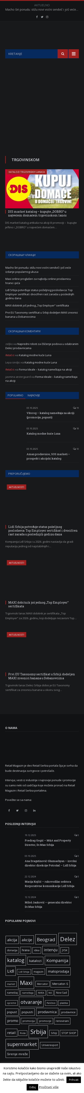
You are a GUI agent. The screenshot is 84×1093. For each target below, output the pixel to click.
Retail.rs (9, 365)
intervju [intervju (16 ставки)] (51, 960)
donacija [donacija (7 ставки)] (12, 960)
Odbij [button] (32, 1087)
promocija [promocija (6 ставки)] (28, 1031)
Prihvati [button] (73, 1080)
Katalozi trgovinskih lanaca (27, 182)
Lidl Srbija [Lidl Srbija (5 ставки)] (24, 982)
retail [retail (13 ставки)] (11, 1043)
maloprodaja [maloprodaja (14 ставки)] (58, 981)
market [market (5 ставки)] (11, 994)
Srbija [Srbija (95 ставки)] (38, 1042)
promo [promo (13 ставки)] (12, 1031)
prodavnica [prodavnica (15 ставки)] (47, 1022)
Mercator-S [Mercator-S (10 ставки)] (60, 994)
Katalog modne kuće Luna (35, 365)
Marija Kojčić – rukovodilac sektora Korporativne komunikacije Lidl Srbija (49, 894)
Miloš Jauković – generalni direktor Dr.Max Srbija (48, 915)
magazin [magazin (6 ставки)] (38, 982)
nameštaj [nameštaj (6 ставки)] (12, 1003)
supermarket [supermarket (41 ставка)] (22, 1054)
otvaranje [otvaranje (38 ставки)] (31, 1012)
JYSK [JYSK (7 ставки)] (64, 960)
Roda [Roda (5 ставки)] (23, 1043)
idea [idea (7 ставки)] (36, 960)
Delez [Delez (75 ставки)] (67, 949)
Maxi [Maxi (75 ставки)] (26, 993)
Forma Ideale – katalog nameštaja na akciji (45, 380)
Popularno (15, 406)
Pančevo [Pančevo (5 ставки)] (51, 1013)
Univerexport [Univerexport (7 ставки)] (50, 1055)
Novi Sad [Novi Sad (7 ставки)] (61, 1003)
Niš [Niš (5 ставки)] (50, 1003)
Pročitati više (49, 1087)
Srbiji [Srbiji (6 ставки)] (54, 1043)
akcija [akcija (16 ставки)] (12, 950)
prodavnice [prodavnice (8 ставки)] (68, 1022)
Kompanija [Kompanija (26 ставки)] (57, 971)
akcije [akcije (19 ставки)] (27, 950)
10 (76, 459)
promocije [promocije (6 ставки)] (45, 1031)
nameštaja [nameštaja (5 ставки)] (27, 1003)
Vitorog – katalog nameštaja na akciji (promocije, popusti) (50, 425)
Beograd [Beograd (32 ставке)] (46, 950)
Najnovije (34, 406)
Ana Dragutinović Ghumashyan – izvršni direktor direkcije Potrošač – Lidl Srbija (51, 873)
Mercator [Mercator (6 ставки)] (42, 994)
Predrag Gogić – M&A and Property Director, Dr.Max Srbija (48, 853)
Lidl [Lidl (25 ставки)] (10, 981)
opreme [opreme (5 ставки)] (11, 1013)
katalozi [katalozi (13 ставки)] (35, 971)
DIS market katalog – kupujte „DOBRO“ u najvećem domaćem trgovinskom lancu (37, 224)
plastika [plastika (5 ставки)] (64, 1013)
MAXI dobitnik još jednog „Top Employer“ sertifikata (37, 316)
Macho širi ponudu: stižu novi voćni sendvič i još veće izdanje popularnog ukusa (43, 9)
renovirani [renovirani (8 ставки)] (62, 1031)
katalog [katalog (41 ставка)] (15, 970)
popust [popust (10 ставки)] (12, 1022)
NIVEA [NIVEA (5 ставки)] (41, 1003)
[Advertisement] (42, 113)
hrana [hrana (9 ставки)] (26, 960)
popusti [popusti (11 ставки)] (27, 1022)
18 (76, 438)
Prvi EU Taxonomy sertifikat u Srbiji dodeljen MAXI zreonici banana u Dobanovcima (41, 686)
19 (76, 418)
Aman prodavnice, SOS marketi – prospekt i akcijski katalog (48, 467)
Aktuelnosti (16, 497)
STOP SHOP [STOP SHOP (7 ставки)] (69, 1043)
